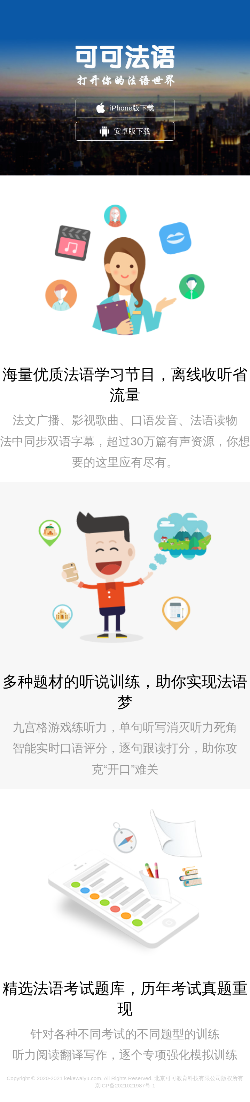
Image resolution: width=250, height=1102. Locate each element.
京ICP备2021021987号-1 (125, 1085)
